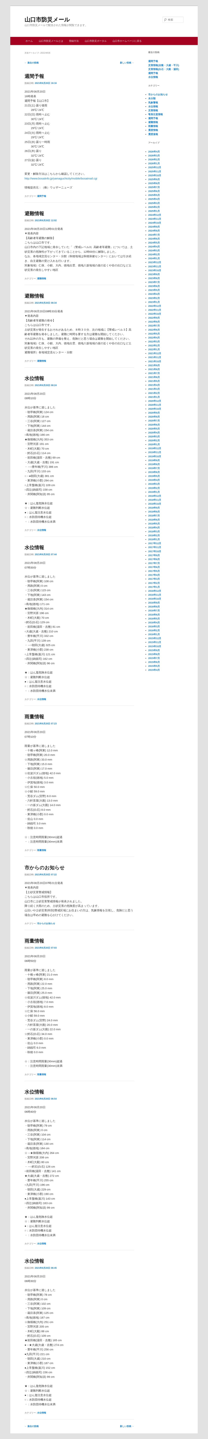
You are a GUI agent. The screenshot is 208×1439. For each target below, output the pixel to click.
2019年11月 (154, 452)
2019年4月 (154, 480)
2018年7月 (154, 515)
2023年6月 (154, 286)
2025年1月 (154, 211)
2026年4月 (154, 151)
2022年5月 (154, 333)
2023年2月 (154, 298)
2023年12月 (154, 262)
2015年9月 (154, 650)
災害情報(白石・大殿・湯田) (163, 69)
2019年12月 (154, 448)
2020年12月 (154, 401)
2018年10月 (154, 503)
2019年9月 (154, 460)
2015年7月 (154, 658)
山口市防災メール (47, 19)
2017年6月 (154, 567)
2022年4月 (154, 337)
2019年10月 (154, 456)
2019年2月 (154, 488)
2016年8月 (154, 606)
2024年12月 (154, 215)
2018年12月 (154, 496)
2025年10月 (154, 175)
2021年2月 (154, 393)
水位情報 (34, 378)
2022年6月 (154, 329)
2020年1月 (154, 444)
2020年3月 (154, 436)
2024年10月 (154, 222)
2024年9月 (154, 226)
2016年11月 (154, 594)
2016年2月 (154, 630)
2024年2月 (154, 254)
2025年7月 (154, 187)
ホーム (29, 41)
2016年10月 (154, 598)
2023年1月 (154, 302)
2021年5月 (154, 381)
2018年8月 (154, 511)
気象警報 (153, 102)
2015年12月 (154, 638)
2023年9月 (154, 274)
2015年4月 (154, 670)
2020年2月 (154, 440)
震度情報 (153, 130)
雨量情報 (34, 717)
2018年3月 (154, 531)
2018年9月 (154, 507)
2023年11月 (154, 266)
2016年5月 (154, 618)
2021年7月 (154, 373)
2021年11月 (154, 357)
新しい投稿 (127, 62)
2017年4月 (154, 575)
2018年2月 (154, 535)
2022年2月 (154, 345)
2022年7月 (154, 325)
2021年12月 (154, 353)
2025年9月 (154, 179)
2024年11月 (154, 218)
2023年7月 (154, 282)
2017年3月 (154, 579)
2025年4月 (154, 199)
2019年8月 (154, 464)
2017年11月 (154, 547)
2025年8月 (154, 183)
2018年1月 (154, 539)
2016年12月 (154, 590)
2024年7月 (154, 234)
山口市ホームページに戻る (127, 41)
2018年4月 (154, 527)
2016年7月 (154, 610)
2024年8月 (154, 230)
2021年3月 (154, 389)
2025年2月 (154, 207)
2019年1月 (154, 492)
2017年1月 (154, 587)
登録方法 (74, 41)
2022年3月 (154, 341)
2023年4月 (154, 294)
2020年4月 (154, 432)
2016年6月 (154, 614)
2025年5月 (154, 195)
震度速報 (153, 134)
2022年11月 (154, 310)
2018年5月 (154, 523)
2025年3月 (154, 203)
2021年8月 (154, 369)
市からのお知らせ (45, 867)
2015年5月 (154, 666)
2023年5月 (154, 290)
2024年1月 (154, 258)
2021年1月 (154, 397)
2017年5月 (154, 571)
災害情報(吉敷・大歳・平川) (163, 65)
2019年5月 (154, 476)
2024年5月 (154, 242)
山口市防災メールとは (51, 41)
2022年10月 (154, 313)
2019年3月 (154, 484)
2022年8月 (154, 321)
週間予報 (34, 76)
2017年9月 (154, 555)
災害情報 (153, 110)
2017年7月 (154, 563)
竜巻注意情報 (155, 114)
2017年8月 (154, 559)
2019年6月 (154, 472)
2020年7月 (154, 420)
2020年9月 (154, 412)
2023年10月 (154, 270)
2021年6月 (154, 377)
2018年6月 (154, 519)
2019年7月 (154, 468)
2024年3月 (154, 250)
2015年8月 (154, 654)
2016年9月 (154, 602)
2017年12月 (154, 543)
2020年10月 (154, 408)
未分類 (152, 98)
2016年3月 (154, 626)
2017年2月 (154, 583)
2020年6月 (154, 424)
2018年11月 (154, 499)
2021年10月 (154, 361)
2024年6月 (154, 238)
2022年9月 (154, 317)
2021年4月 (154, 385)
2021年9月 (154, 365)
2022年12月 (154, 306)
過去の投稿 (32, 62)
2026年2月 (154, 159)
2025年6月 (154, 191)
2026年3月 (154, 155)
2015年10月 (154, 646)
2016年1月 (154, 634)
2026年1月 (154, 163)
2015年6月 (154, 662)
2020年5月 (154, 428)
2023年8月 (154, 278)
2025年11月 (154, 171)
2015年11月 (154, 642)
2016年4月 (154, 622)
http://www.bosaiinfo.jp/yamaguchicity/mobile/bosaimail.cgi (61, 178)
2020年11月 (154, 404)
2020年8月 (154, 416)
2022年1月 (154, 349)
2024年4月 (154, 246)
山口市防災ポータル (96, 41)
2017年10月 (154, 551)
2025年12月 (154, 167)
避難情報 (34, 213)
